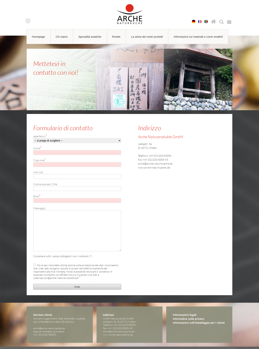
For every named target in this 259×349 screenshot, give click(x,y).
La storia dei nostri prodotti (147, 36)
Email (36, 196)
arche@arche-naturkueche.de (155, 163)
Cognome (39, 160)
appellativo (39, 136)
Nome (37, 148)
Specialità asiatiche (89, 36)
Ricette (116, 36)
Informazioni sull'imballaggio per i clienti (199, 322)
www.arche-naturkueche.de (154, 167)
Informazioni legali (184, 314)
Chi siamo (62, 36)
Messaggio (39, 208)
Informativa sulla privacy (188, 318)
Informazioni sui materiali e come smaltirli (198, 36)
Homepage (38, 36)
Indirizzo (38, 172)
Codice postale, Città (45, 184)
